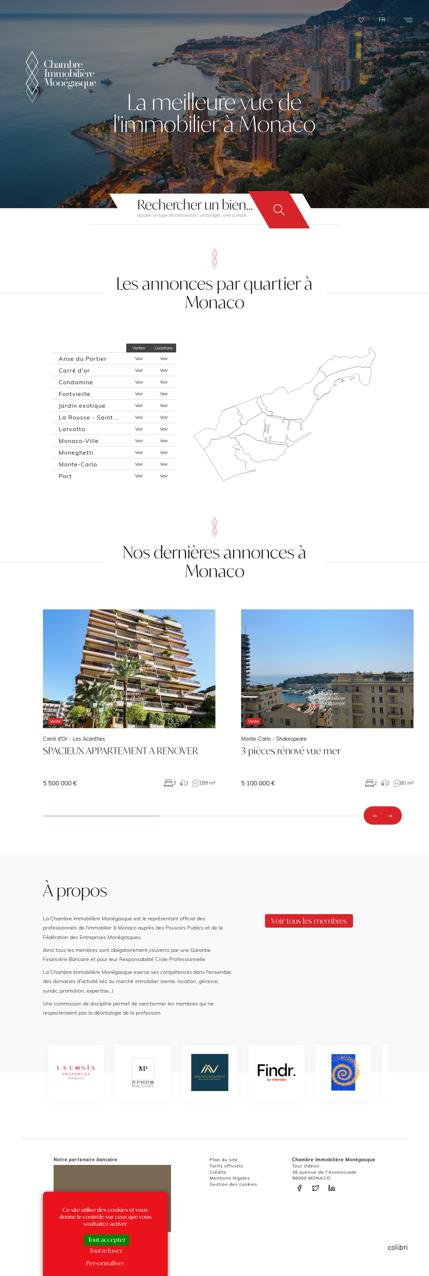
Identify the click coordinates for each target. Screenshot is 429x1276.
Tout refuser (105, 1250)
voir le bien (129, 697)
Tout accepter (107, 1239)
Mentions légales (230, 1178)
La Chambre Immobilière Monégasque (61, 77)
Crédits (218, 1172)
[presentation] (375, 815)
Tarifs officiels (226, 1166)
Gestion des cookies (233, 1184)
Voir (139, 358)
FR (382, 19)
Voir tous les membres (309, 920)
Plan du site (224, 1159)
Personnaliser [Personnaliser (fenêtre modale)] (105, 1263)
